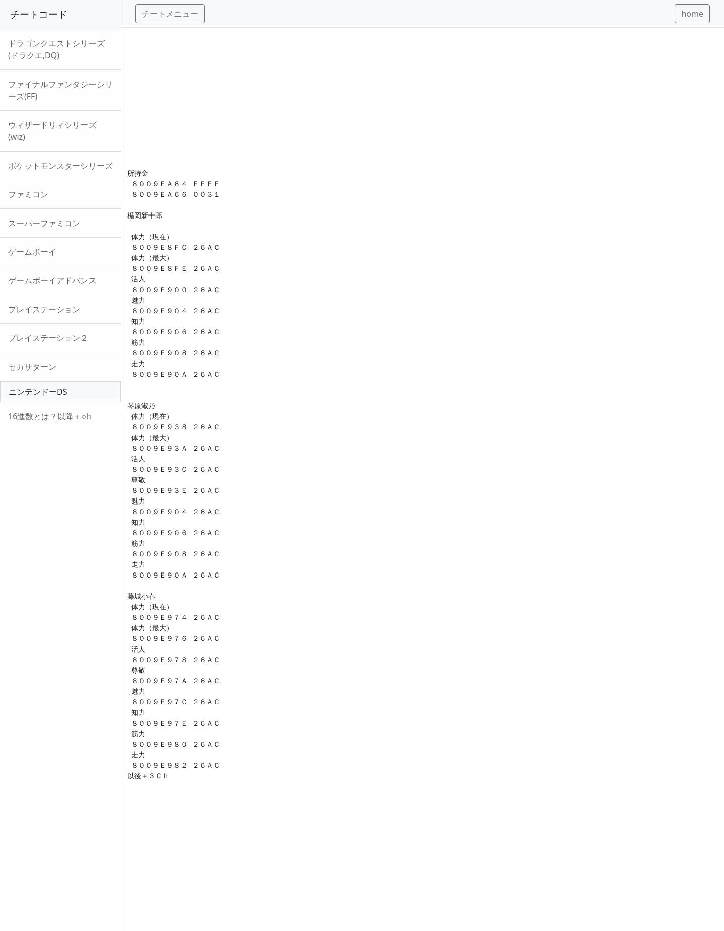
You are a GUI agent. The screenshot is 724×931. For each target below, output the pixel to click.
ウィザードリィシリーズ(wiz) (52, 130)
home (692, 13)
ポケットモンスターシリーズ (60, 165)
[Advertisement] (422, 98)
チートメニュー (170, 13)
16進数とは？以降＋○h (50, 416)
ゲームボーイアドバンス (52, 280)
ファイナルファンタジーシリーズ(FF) (60, 90)
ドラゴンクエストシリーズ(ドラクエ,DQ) (56, 49)
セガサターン (32, 366)
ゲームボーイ (32, 251)
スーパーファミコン (44, 223)
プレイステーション (44, 309)
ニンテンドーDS (38, 391)
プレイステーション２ (48, 337)
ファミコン (28, 194)
